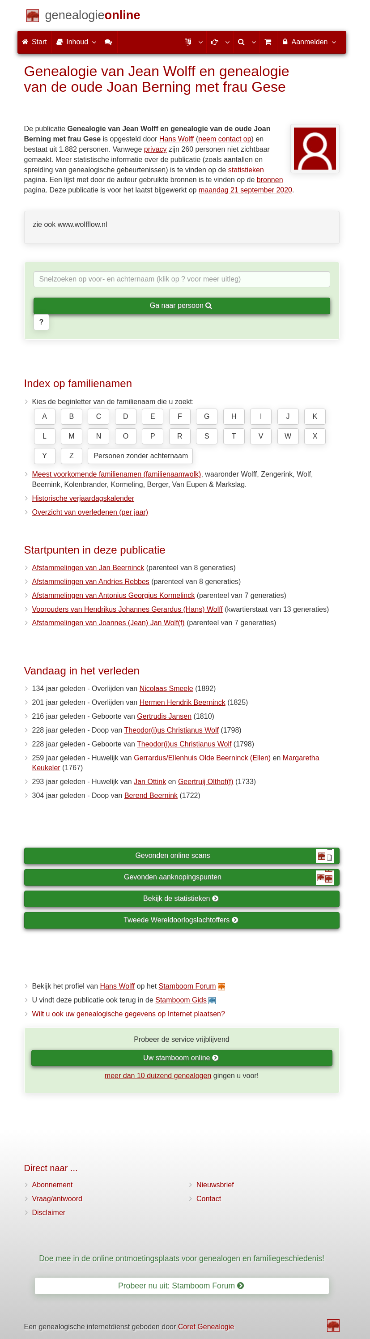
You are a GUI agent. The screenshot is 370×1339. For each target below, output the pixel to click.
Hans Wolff (176, 139)
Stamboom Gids (181, 1000)
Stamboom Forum (187, 986)
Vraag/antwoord (57, 1199)
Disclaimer (49, 1212)
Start (34, 42)
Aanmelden (308, 41)
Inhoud (75, 41)
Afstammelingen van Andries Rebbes (90, 581)
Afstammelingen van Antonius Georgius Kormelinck (113, 595)
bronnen (270, 179)
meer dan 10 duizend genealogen (158, 1075)
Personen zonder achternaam (141, 456)
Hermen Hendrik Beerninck (182, 702)
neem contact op (224, 139)
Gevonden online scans (234, 856)
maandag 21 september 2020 (245, 190)
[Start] (92, 17)
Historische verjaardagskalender (83, 498)
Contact (208, 1199)
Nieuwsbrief (215, 1185)
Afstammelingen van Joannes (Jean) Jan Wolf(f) (108, 623)
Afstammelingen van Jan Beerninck (88, 567)
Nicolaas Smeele (166, 688)
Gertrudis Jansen (164, 716)
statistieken (246, 170)
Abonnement (52, 1185)
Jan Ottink (150, 781)
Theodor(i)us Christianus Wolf (171, 730)
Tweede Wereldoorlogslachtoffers (180, 920)
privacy (155, 149)
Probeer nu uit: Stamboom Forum (181, 1285)
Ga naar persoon (181, 305)
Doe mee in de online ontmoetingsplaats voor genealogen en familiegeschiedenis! (181, 1258)
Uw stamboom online (181, 1058)
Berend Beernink (151, 795)
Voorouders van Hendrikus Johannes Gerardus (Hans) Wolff (127, 609)
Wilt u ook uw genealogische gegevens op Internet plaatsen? (128, 1014)
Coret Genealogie (206, 1326)
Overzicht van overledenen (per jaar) (90, 512)
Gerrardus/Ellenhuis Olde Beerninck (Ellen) (202, 758)
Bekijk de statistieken (181, 898)
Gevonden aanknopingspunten (228, 877)
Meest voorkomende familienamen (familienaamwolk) (116, 474)
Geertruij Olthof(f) (206, 781)
